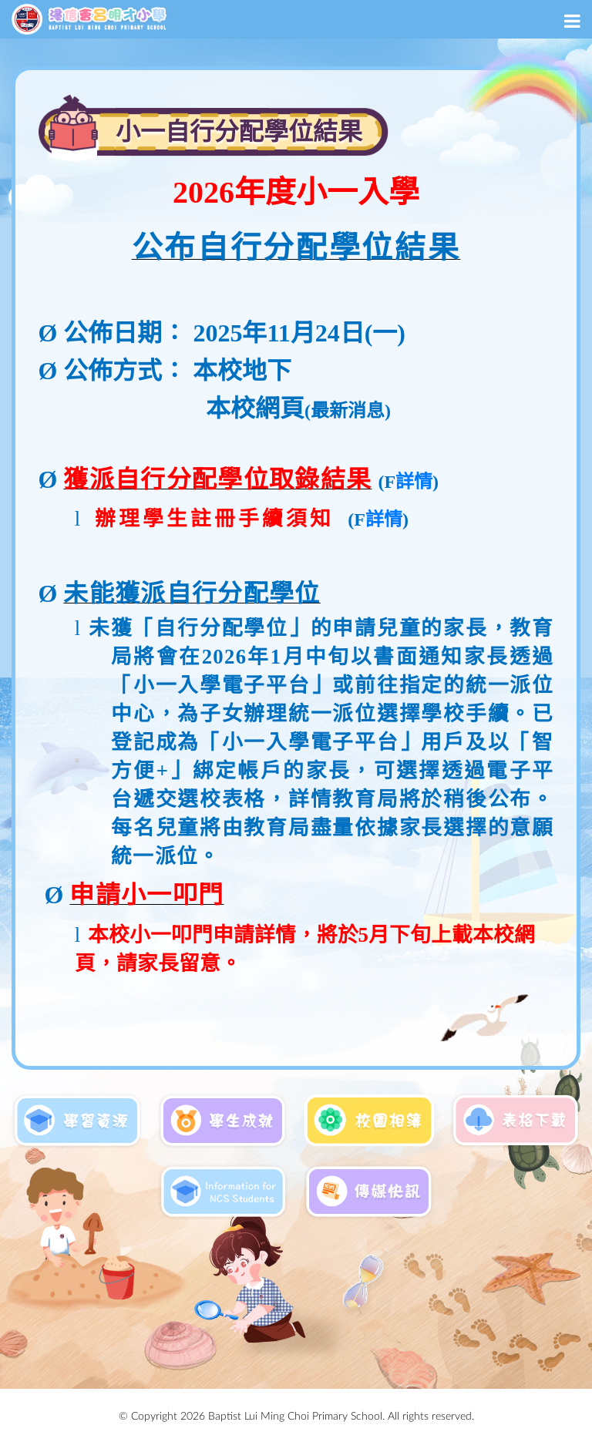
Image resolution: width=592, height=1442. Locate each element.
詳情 (413, 482)
